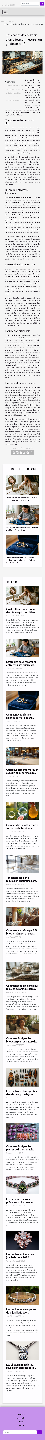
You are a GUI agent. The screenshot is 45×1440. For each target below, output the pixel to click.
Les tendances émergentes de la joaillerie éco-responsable (21, 1312)
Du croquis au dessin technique (14, 89)
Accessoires (21, 1418)
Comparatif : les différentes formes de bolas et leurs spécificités (22, 828)
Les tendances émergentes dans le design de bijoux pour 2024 (21, 1094)
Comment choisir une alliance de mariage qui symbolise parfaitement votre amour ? (22, 560)
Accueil (3, 22)
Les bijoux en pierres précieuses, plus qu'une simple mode (19, 1202)
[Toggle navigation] (5, 12)
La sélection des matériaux (13, 93)
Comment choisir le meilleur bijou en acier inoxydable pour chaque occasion (22, 988)
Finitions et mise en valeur (13, 100)
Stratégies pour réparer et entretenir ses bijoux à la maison (22, 528)
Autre (21, 1425)
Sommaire (11, 81)
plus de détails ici (28, 259)
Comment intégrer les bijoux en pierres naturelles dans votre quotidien (21, 1041)
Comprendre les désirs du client (14, 85)
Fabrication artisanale (12, 97)
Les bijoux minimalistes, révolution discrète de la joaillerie (20, 1367)
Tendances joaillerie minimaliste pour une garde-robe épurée (22, 880)
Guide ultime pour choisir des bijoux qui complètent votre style (21, 498)
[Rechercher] (30, 4)
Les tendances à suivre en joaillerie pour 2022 (20, 1256)
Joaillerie (11, 22)
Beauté (21, 1422)
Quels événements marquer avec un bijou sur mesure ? (22, 771)
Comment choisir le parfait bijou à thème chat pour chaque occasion (21, 933)
